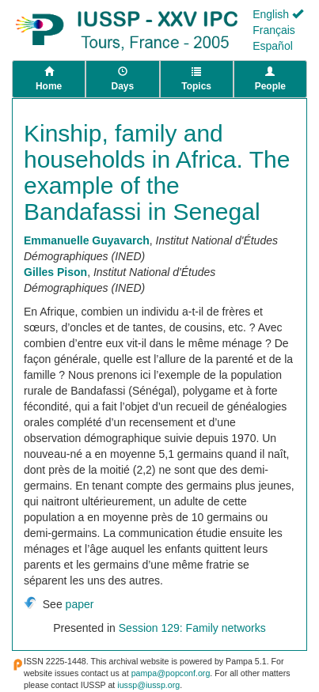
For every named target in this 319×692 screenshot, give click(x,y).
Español (273, 46)
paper (80, 604)
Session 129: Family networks (192, 628)
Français (274, 30)
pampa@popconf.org (171, 673)
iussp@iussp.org (148, 685)
